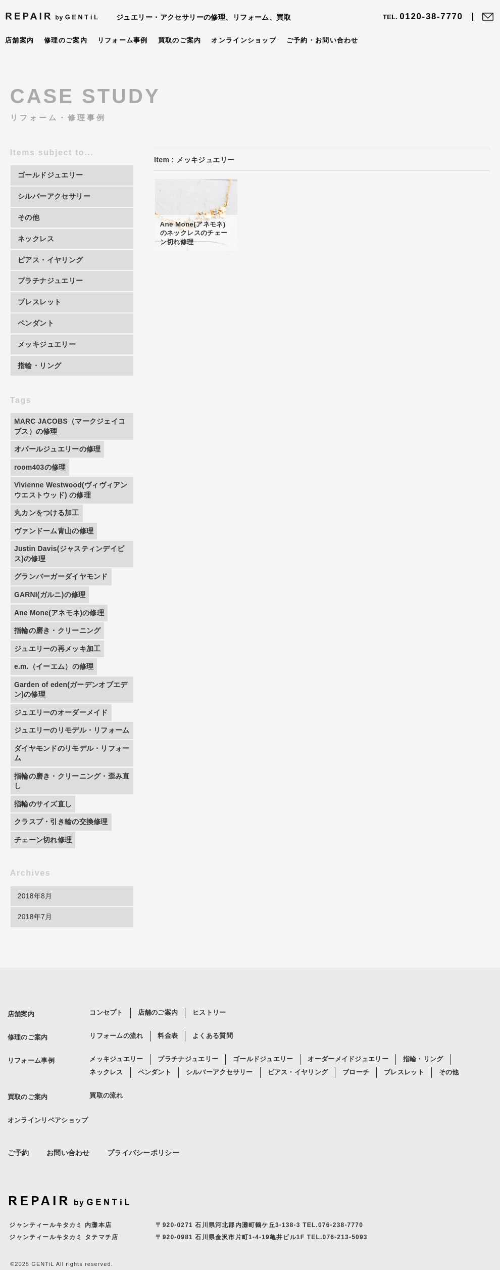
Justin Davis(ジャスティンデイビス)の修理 (69, 558)
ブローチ (355, 1091)
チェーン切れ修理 (43, 858)
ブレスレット (404, 1091)
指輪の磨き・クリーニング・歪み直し (68, 798)
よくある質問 (212, 1054)
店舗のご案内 (158, 1031)
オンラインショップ (244, 40)
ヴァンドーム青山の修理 (53, 535)
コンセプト (106, 1031)
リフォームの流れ (116, 1054)
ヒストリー (209, 1031)
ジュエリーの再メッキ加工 (57, 654)
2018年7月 (35, 935)
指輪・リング (423, 1077)
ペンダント (155, 1091)
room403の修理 (40, 470)
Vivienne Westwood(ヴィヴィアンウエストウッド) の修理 (71, 493)
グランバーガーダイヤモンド (61, 581)
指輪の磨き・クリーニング (57, 636)
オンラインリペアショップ (45, 1139)
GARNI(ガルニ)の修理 (50, 600)
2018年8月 (35, 914)
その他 (449, 1091)
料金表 (168, 1054)
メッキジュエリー (116, 1077)
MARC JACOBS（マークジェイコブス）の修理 (70, 429)
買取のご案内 (180, 40)
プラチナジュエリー (188, 1077)
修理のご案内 (65, 40)
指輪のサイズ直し (43, 821)
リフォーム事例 (122, 40)
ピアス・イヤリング (298, 1091)
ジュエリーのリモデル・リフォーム (68, 742)
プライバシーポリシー (143, 1171)
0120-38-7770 (423, 17)
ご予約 (18, 1171)
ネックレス (106, 1091)
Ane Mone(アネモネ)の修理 (59, 618)
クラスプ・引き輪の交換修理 (61, 839)
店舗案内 (19, 40)
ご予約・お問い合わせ (323, 40)
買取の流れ (106, 1114)
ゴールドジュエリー (263, 1077)
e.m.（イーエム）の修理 (54, 672)
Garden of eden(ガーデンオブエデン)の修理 (71, 696)
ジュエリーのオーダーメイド (61, 719)
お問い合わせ (68, 1171)
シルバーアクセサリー (219, 1091)
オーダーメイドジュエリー (348, 1077)
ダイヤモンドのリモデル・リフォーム (68, 770)
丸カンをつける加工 (46, 517)
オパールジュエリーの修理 (57, 452)
